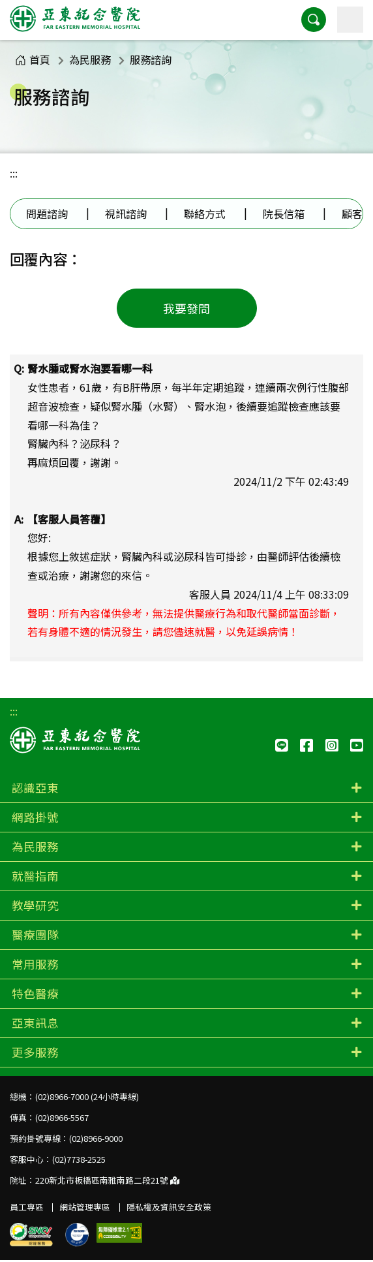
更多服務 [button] (35, 1052)
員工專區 (27, 1207)
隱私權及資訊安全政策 (169, 1207)
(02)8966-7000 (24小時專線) (87, 1096)
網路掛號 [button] (35, 817)
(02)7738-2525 (79, 1159)
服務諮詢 (151, 59)
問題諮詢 (47, 213)
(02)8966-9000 (96, 1138)
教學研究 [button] (35, 905)
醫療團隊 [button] (35, 934)
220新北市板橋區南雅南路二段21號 (107, 1180)
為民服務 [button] (35, 846)
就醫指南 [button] (35, 876)
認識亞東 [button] (35, 788)
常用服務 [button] (35, 964)
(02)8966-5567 (62, 1117)
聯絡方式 (205, 213)
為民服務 (90, 59)
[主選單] (350, 20)
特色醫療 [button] (35, 993)
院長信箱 (284, 213)
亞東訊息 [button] (35, 1023)
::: (14, 173)
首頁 (32, 59)
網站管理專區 (84, 1207)
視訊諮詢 (126, 213)
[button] (314, 20)
